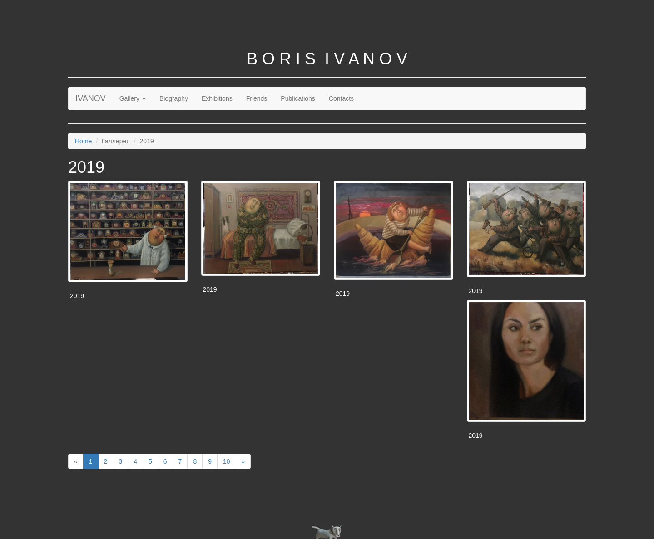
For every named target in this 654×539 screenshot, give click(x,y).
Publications (298, 98)
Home (83, 141)
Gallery (132, 98)
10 (226, 461)
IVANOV (90, 98)
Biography (173, 98)
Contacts (341, 98)
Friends (257, 98)
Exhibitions (217, 98)
